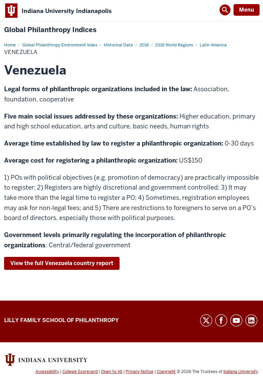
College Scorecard (80, 371)
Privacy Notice (139, 371)
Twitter (206, 320)
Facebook (221, 320)
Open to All (111, 371)
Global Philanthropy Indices (50, 30)
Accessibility (47, 371)
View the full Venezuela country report (61, 263)
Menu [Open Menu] (246, 9)
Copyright (166, 371)
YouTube (236, 320)
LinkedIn (251, 320)
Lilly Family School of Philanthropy (61, 320)
